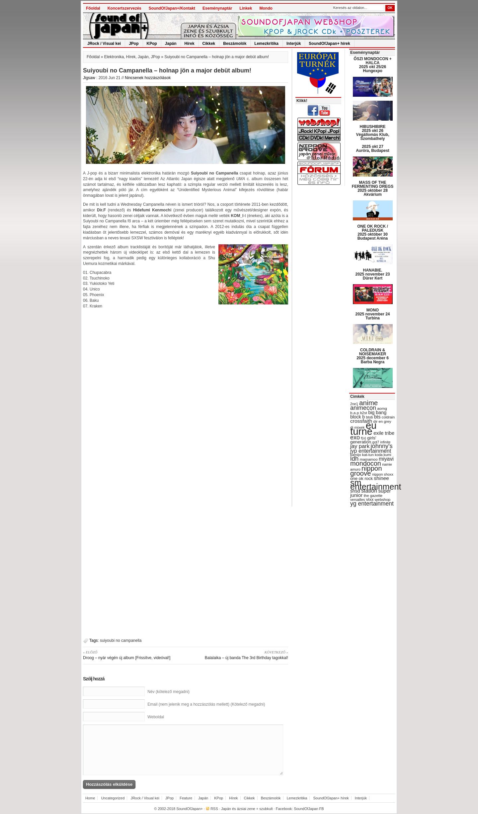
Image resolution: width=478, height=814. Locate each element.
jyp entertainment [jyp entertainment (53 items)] (370, 451)
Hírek (190, 43)
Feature (186, 798)
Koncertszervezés (124, 8)
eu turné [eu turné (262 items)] (363, 428)
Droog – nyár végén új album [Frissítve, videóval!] (132, 654)
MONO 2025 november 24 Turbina (372, 314)
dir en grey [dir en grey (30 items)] (382, 421)
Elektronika (114, 57)
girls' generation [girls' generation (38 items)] (363, 439)
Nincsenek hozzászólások (148, 77)
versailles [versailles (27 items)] (357, 500)
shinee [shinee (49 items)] (381, 478)
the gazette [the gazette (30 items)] (373, 496)
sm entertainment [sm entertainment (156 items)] (375, 484)
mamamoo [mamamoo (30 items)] (369, 459)
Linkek (245, 8)
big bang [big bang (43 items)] (377, 412)
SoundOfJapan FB (309, 809)
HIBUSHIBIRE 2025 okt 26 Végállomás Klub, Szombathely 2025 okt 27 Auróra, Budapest (372, 138)
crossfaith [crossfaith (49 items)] (361, 421)
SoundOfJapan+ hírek (329, 43)
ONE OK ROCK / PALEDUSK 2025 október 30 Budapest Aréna (372, 232)
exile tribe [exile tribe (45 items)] (383, 433)
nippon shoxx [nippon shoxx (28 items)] (382, 474)
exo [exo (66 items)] (355, 437)
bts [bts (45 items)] (377, 416)
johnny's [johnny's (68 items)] (382, 446)
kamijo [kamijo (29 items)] (355, 455)
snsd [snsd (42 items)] (355, 491)
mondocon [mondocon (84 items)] (365, 463)
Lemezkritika (266, 43)
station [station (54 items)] (369, 491)
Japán (171, 43)
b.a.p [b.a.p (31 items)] (354, 412)
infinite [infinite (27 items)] (385, 442)
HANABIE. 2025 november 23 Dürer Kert (372, 274)
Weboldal (155, 717)
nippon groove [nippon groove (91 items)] (366, 470)
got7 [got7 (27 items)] (375, 442)
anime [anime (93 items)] (368, 403)
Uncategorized (112, 798)
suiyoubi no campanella (120, 640)
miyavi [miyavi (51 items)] (386, 459)
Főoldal (93, 8)
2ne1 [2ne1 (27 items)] (354, 404)
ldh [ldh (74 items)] (354, 458)
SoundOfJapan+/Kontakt (172, 8)
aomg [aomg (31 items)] (382, 408)
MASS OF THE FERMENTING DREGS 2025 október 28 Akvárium (372, 188)
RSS (214, 809)
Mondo (265, 8)
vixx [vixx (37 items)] (370, 499)
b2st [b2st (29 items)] (363, 413)
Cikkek (208, 43)
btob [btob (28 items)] (369, 417)
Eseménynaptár (217, 8)
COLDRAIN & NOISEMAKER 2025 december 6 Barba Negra (373, 356)
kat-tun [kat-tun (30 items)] (368, 455)
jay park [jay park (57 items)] (359, 446)
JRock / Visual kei (104, 43)
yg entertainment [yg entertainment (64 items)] (372, 503)
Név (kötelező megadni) (168, 691)
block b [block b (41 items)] (357, 416)
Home (90, 798)
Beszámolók (234, 43)
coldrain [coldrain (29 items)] (388, 417)
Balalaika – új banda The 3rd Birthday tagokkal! (239, 654)
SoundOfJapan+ (189, 809)
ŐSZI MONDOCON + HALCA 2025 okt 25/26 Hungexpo (372, 65)
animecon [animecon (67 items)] (363, 408)
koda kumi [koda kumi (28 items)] (383, 455)
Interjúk (293, 43)
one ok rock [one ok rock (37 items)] (361, 478)
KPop (152, 43)
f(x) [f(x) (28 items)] (363, 438)
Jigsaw (89, 77)
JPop (133, 43)
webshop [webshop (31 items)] (382, 499)
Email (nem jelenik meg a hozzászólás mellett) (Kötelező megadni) (206, 704)
